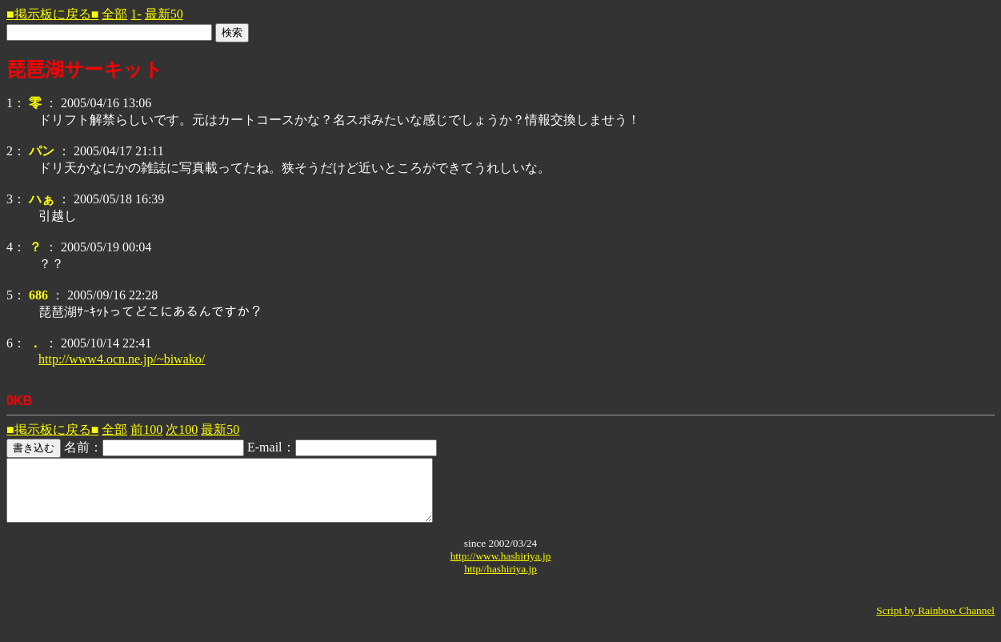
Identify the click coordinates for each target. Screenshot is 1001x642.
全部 (114, 14)
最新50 (164, 14)
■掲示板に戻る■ (52, 14)
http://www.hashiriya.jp (500, 568)
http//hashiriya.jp (500, 581)
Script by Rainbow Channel (935, 622)
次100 (182, 429)
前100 (146, 429)
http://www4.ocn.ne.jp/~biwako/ (121, 359)
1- (135, 14)
